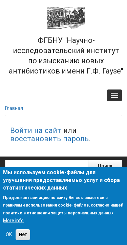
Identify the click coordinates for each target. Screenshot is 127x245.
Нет (23, 234)
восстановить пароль (49, 138)
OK (9, 234)
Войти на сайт (35, 130)
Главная (14, 108)
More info (13, 220)
